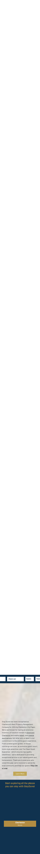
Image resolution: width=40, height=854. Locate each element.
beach (22, 735)
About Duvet (37, 10)
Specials (10, 10)
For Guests (26, 10)
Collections (18, 10)
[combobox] (36, 679)
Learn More (20, 774)
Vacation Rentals (3, 10)
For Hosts (32, 10)
